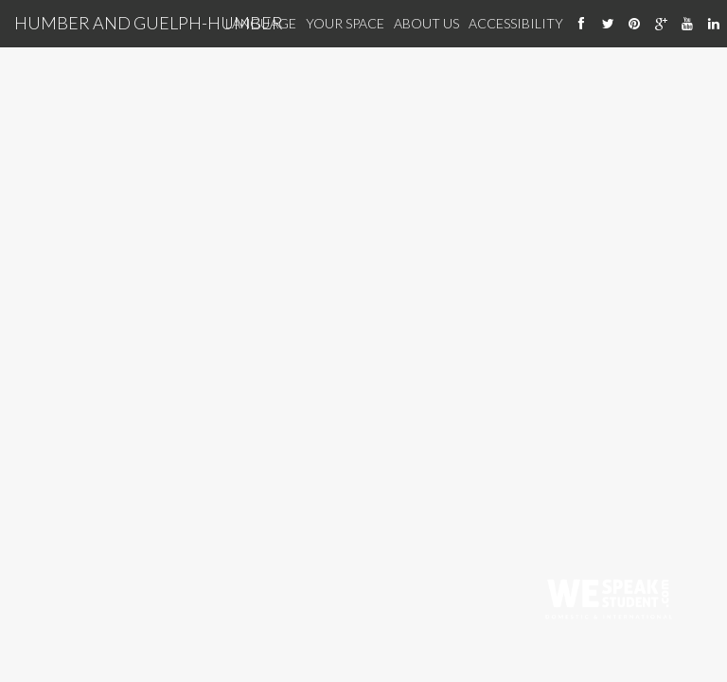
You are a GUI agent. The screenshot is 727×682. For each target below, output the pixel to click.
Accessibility (516, 23)
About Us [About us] (426, 23)
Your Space (345, 23)
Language (260, 23)
